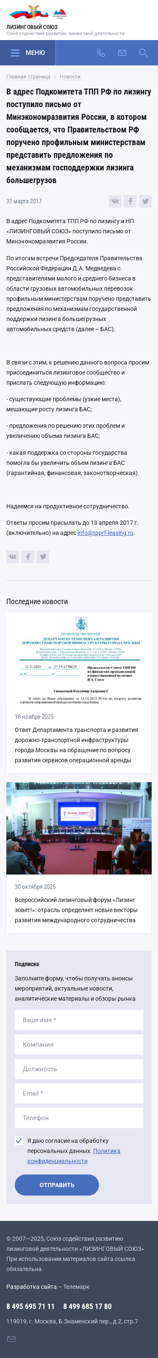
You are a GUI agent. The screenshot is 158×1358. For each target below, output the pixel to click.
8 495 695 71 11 (30, 1306)
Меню (35, 53)
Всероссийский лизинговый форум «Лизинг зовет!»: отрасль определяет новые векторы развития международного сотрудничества (76, 909)
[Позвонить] (101, 52)
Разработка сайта (31, 1286)
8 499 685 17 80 (87, 1306)
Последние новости (37, 601)
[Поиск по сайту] (143, 52)
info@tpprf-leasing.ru (106, 532)
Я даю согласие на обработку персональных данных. (74, 1150)
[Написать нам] (122, 52)
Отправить (57, 1185)
